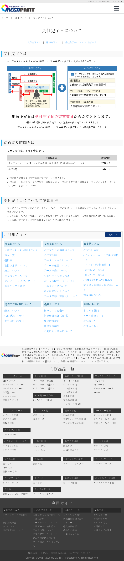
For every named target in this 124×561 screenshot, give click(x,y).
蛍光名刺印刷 (70, 400)
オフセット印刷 (11, 415)
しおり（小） (39, 445)
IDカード (98, 392)
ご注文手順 (50, 255)
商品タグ (67, 445)
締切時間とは (53, 42)
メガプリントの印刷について (21, 250)
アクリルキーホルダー (44, 494)
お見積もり (89, 320)
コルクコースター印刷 (104, 419)
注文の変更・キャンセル (45, 534)
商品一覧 (9, 255)
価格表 (8, 260)
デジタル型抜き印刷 (73, 423)
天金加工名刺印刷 (72, 404)
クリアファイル (11, 482)
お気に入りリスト (72, 534)
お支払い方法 (91, 250)
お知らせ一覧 (100, 515)
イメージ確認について (57, 265)
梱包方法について (14, 320)
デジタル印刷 (9, 419)
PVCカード (99, 380)
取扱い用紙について (16, 265)
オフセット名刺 (71, 380)
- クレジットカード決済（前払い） (101, 257)
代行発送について (14, 315)
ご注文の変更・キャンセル (59, 281)
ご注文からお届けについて (59, 250)
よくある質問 (91, 310)
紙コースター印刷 (102, 415)
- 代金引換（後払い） (95, 275)
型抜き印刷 (8, 423)
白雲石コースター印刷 (104, 423)
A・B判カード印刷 (42, 400)
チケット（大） (101, 449)
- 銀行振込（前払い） (95, 270)
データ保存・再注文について (60, 296)
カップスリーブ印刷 (103, 482)
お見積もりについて (16, 275)
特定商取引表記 (59, 552)
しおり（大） (39, 449)
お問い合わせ (91, 326)
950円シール (9, 380)
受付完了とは (34, 42)
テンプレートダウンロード (19, 281)
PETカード (99, 384)
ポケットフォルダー (73, 463)
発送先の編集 (51, 326)
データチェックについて (58, 260)
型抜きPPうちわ (11, 471)
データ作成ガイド (93, 315)
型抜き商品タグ (71, 449)
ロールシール (9, 396)
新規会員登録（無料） (57, 315)
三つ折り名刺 (70, 392)
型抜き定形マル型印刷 (74, 419)
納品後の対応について (57, 291)
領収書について (92, 295)
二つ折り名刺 (70, 388)
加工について (12, 270)
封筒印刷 (37, 463)
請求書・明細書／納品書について (101, 287)
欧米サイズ (38, 419)
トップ (4, 18)
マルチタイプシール (13, 388)
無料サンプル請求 (14, 286)
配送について (12, 310)
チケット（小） (101, 445)
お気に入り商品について (58, 331)
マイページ (69, 522)
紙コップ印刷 (70, 482)
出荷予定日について (55, 286)
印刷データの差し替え (57, 275)
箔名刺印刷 (69, 396)
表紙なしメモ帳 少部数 (15, 494)
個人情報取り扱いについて (82, 552)
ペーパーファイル (102, 463)
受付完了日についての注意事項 (81, 42)
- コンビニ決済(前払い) (96, 264)
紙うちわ (7, 463)
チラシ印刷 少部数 (43, 380)
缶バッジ (37, 482)
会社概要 (32, 552)
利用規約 (43, 552)
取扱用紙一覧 (9, 522)
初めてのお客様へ (54, 310)
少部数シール (9, 392)
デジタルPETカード (103, 388)
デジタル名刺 (70, 384)
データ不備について (55, 270)
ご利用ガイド (113, 234)
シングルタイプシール (14, 384)
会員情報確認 (51, 320)
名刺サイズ (38, 415)
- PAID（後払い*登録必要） (99, 280)
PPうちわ (8, 467)
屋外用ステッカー (12, 400)
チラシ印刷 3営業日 (44, 384)
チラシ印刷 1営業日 (44, 388)
